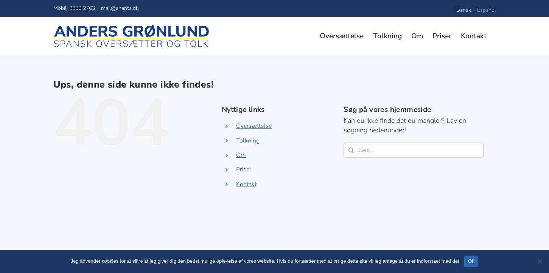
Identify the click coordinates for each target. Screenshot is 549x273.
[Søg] (351, 150)
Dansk (463, 10)
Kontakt (246, 184)
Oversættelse (254, 126)
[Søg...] (414, 150)
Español (486, 10)
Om (241, 155)
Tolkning (248, 140)
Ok (471, 261)
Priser (243, 169)
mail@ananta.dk (119, 8)
